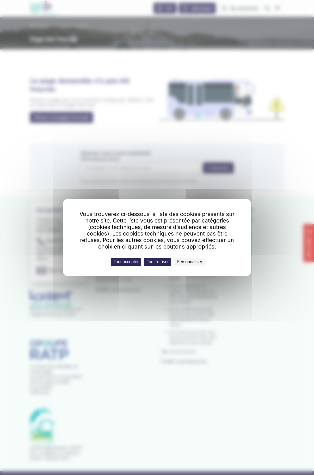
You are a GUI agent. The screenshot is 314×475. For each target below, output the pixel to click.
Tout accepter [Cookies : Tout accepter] (126, 261)
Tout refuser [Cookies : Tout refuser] (158, 261)
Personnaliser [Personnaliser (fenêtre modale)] (189, 261)
